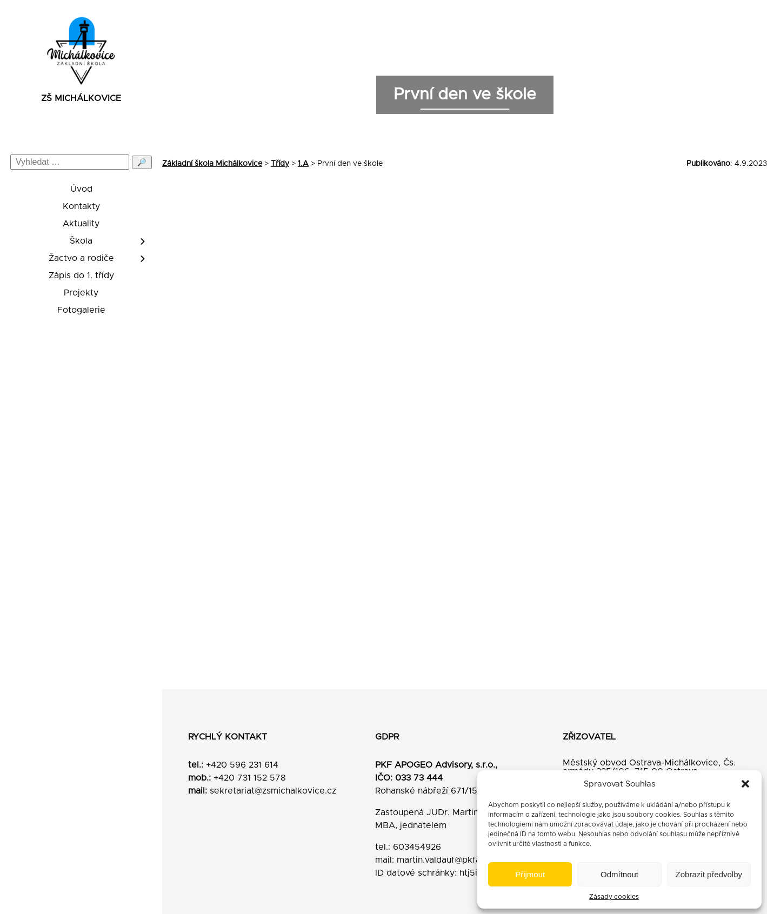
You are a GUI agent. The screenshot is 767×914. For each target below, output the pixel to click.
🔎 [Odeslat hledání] (141, 162)
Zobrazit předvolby (709, 874)
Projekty (81, 292)
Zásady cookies (614, 896)
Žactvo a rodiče (81, 258)
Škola (81, 241)
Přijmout (530, 874)
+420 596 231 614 (242, 765)
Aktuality (81, 223)
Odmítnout (619, 874)
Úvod (81, 189)
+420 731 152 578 (250, 778)
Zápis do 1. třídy (81, 275)
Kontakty (81, 206)
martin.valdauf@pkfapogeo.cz (458, 860)
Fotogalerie (81, 310)
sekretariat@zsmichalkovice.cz (273, 791)
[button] (745, 783)
